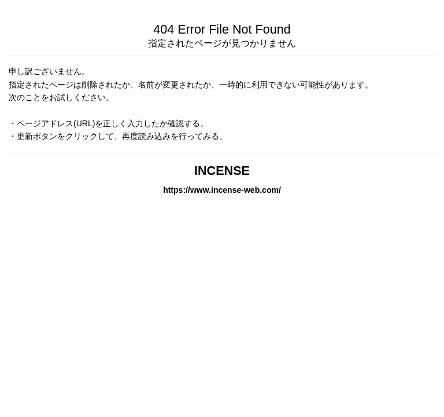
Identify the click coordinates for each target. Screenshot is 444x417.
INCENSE (222, 170)
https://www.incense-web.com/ (222, 190)
